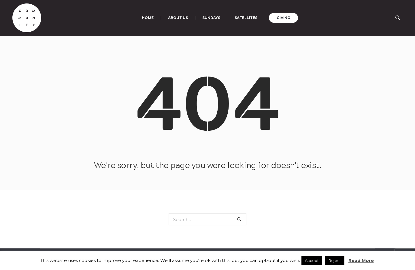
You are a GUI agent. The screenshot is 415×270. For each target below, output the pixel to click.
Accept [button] (312, 260)
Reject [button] (335, 260)
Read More (361, 260)
